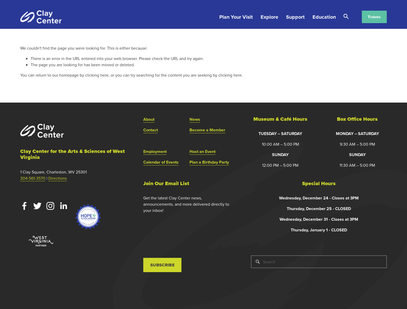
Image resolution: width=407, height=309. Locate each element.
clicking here (96, 75)
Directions (57, 178)
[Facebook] (24, 206)
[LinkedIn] (63, 206)
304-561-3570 (32, 178)
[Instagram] (50, 206)
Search (346, 16)
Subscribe (162, 265)
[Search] (318, 262)
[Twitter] (37, 206)
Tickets (374, 16)
